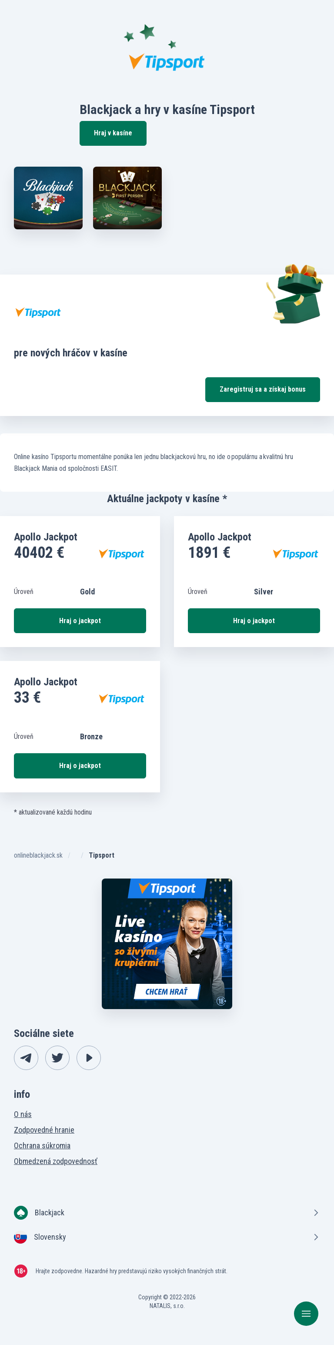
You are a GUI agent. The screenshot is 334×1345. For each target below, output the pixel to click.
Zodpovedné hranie (44, 1129)
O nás (23, 1114)
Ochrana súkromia (42, 1145)
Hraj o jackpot (80, 621)
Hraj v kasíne (113, 133)
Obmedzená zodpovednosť (55, 1161)
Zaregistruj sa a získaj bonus (263, 389)
